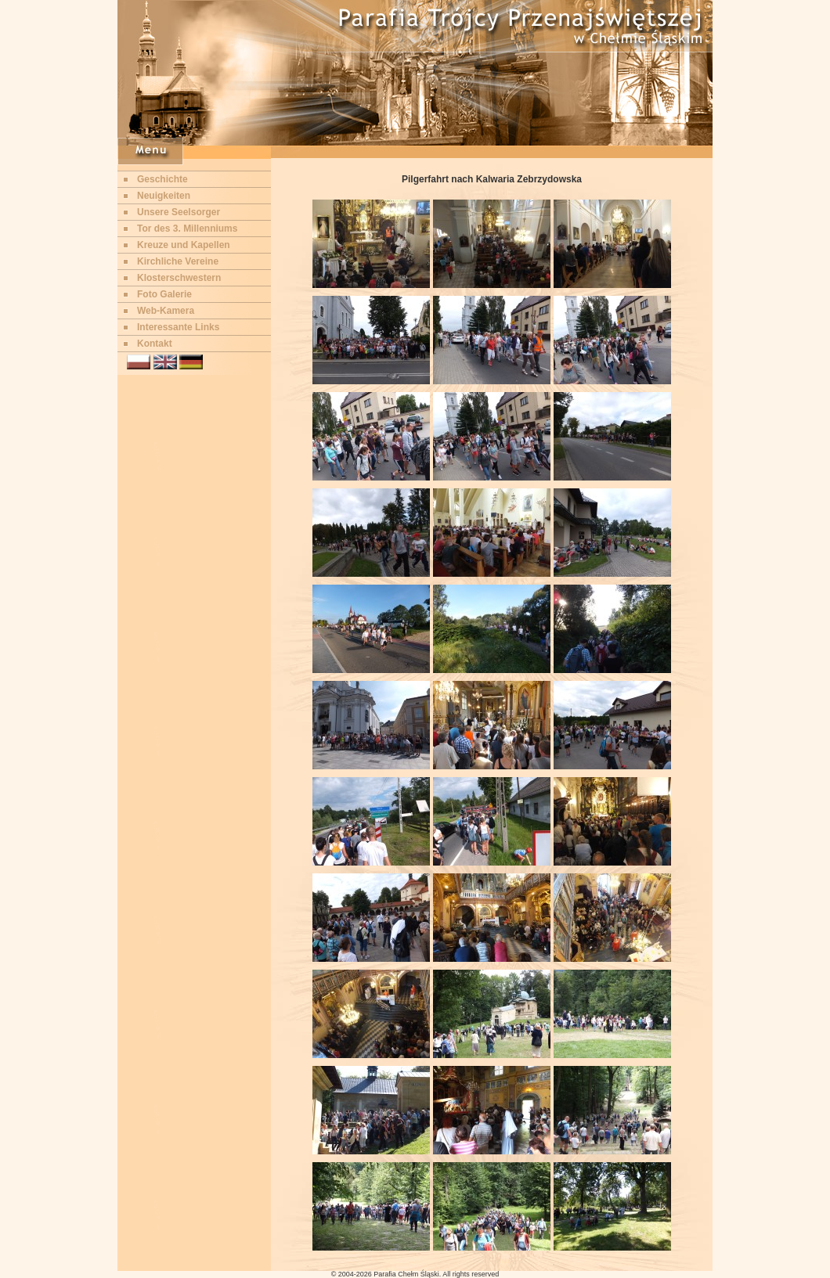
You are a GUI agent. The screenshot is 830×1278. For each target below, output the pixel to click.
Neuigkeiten (163, 195)
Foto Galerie (164, 294)
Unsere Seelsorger (178, 212)
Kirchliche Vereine (177, 261)
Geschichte (162, 179)
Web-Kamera (165, 310)
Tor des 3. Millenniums (187, 228)
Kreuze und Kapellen (183, 244)
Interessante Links (178, 327)
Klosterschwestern (179, 277)
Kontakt (154, 343)
